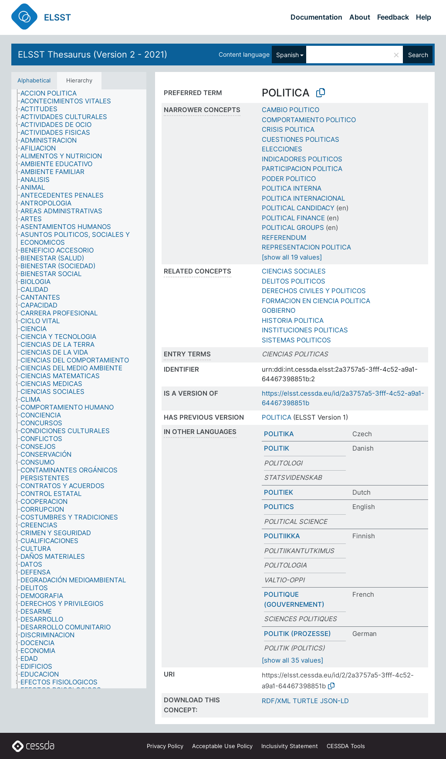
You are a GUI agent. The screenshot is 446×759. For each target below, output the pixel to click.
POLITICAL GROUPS (293, 227)
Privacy (165, 745)
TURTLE (305, 701)
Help (423, 17)
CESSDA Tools (346, 745)
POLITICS (279, 507)
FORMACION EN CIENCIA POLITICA (316, 301)
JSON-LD (334, 701)
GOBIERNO (278, 310)
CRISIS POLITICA (288, 129)
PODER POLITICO (289, 178)
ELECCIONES (282, 149)
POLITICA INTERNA (291, 188)
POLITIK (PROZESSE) (297, 633)
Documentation (316, 17)
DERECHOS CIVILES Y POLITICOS (314, 291)
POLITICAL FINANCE (293, 218)
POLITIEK (278, 492)
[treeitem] (52, 93)
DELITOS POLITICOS (293, 281)
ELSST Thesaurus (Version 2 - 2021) (92, 54)
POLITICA (276, 417)
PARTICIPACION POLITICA (302, 168)
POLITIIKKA (282, 536)
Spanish (287, 54)
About (359, 17)
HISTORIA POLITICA (293, 320)
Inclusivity (289, 745)
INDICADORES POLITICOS (302, 159)
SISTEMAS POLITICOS (296, 340)
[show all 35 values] (292, 660)
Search (418, 54)
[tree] (78, 388)
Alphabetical (34, 80)
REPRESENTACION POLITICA (306, 247)
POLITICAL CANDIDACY (298, 208)
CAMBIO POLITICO (290, 110)
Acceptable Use (222, 745)
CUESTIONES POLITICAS (300, 139)
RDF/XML (276, 701)
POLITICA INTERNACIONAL (303, 198)
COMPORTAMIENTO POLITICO (309, 120)
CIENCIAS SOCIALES (294, 271)
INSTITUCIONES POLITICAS (305, 330)
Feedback (393, 17)
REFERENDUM (284, 237)
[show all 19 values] (292, 257)
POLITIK (276, 448)
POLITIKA (279, 434)
